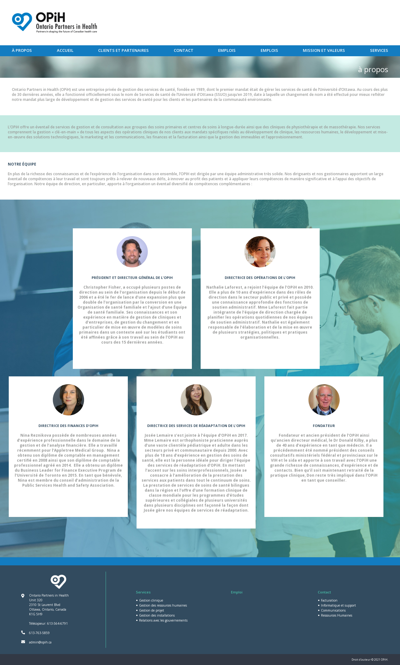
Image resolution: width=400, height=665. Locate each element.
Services (379, 50)
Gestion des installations (157, 615)
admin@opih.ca (40, 642)
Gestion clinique (151, 600)
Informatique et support (338, 605)
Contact (183, 50)
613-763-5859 (39, 633)
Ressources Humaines (336, 615)
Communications (333, 610)
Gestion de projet (151, 610)
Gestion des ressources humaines (163, 605)
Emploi (236, 592)
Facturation (329, 600)
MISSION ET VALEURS (324, 50)
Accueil (65, 50)
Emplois (227, 50)
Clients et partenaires (123, 50)
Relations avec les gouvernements (163, 620)
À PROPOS (22, 50)
